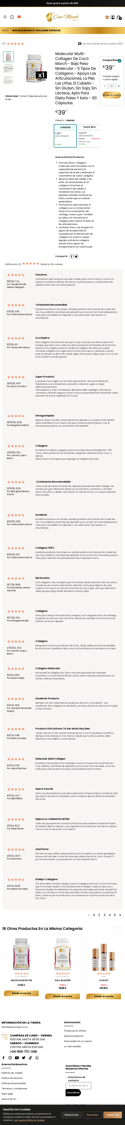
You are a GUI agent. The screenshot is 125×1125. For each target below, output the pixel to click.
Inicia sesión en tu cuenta (78, 1041)
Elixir (103, 976)
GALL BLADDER (62, 980)
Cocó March (21, 976)
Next (120, 928)
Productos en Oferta (75, 1030)
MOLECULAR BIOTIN (21, 980)
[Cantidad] (111, 86)
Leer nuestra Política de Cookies (29, 1120)
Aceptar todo (112, 1115)
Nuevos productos (74, 1036)
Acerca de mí (9, 1099)
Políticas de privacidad (14, 1083)
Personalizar (93, 1115)
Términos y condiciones (14, 1088)
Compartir (71, 256)
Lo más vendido (72, 1046)
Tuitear (76, 256)
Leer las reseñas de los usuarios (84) (100, 43)
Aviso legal (7, 1093)
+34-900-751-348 (23, 1052)
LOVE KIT (103, 980)
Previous (114, 928)
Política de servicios (12, 1078)
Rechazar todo (71, 1115)
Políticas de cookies (12, 1072)
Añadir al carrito (112, 95)
